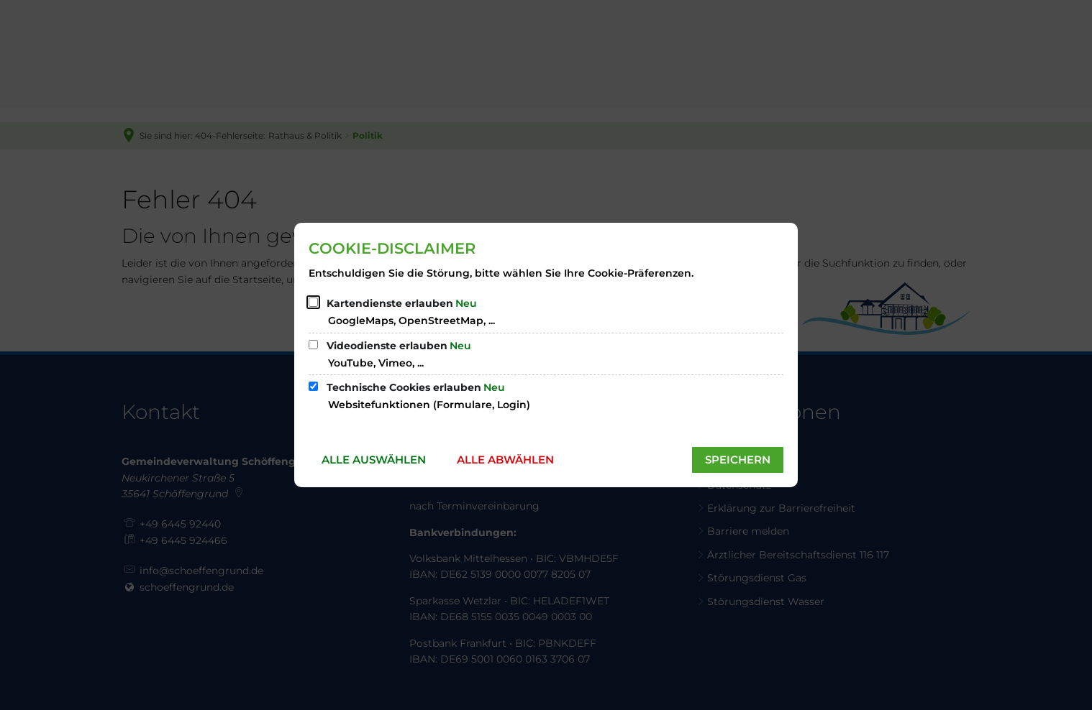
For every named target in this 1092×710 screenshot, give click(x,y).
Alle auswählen (374, 459)
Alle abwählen (505, 459)
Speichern (737, 459)
